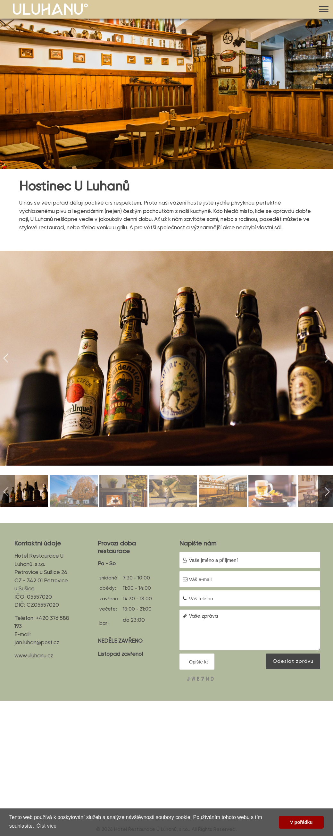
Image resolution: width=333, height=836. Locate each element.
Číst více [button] (46, 826)
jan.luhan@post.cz (36, 642)
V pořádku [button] (301, 822)
